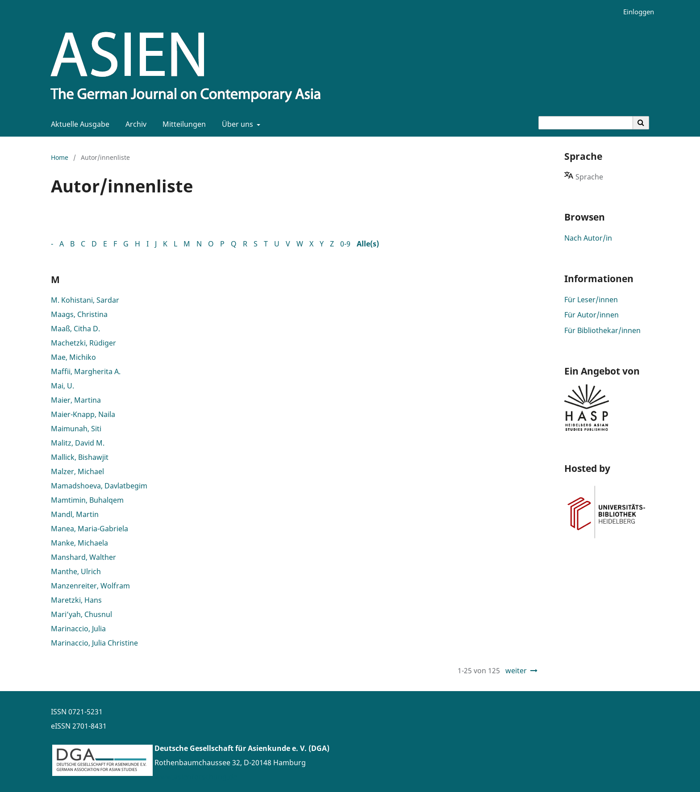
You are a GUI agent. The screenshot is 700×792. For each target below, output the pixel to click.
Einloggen (635, 12)
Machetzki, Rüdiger (83, 343)
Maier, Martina (76, 400)
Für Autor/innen (591, 315)
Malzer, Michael (77, 471)
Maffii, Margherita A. (86, 371)
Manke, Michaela (79, 543)
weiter (516, 670)
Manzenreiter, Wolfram (90, 586)
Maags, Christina (79, 314)
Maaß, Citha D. (75, 328)
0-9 (345, 244)
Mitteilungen (182, 124)
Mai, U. (62, 386)
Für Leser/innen (591, 299)
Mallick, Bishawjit (79, 457)
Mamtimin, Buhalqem (87, 500)
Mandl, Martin (75, 514)
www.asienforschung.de (195, 777)
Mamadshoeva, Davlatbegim (99, 486)
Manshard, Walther (83, 557)
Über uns (236, 124)
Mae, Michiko (73, 357)
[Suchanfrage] (585, 122)
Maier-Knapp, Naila (83, 414)
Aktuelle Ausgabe (78, 124)
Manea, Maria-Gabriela (89, 529)
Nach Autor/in (588, 238)
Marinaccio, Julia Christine (94, 643)
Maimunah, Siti (76, 429)
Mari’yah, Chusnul (81, 614)
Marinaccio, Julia (78, 629)
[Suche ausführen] (641, 122)
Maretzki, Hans (76, 600)
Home (59, 157)
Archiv (134, 124)
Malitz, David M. (77, 443)
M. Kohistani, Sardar (85, 300)
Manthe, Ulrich (76, 571)
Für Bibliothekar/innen (602, 330)
